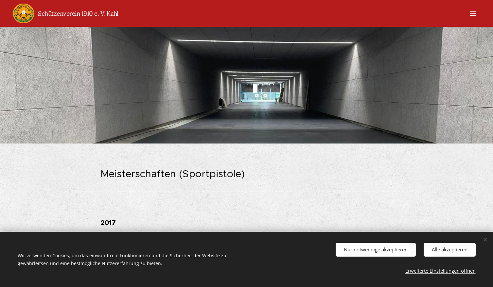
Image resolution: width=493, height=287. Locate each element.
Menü (473, 13)
